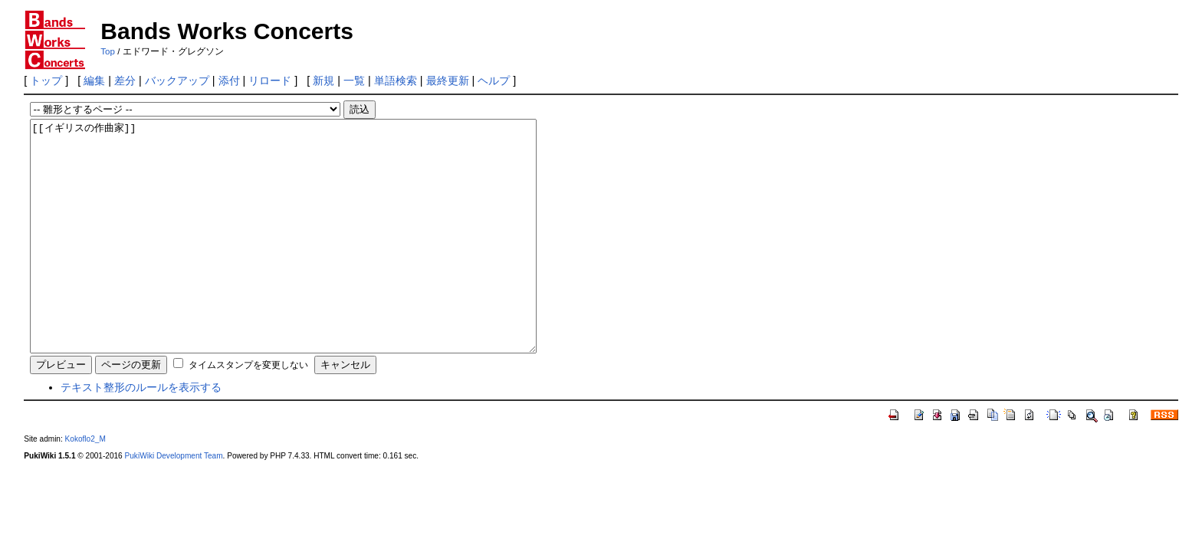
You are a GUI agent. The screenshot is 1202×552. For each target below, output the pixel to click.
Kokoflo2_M (85, 485)
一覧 (354, 80)
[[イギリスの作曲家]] (314, 259)
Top (107, 51)
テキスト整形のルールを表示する (141, 433)
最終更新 (447, 80)
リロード (269, 80)
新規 (323, 80)
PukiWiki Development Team (174, 502)
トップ (46, 80)
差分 (125, 80)
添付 (229, 80)
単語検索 (395, 80)
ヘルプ (494, 80)
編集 (94, 80)
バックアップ (177, 80)
